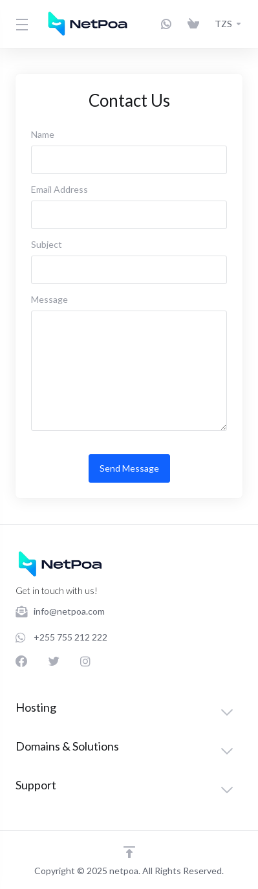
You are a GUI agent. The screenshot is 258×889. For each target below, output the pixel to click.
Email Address (59, 189)
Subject (46, 244)
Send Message (129, 468)
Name (42, 134)
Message (49, 299)
